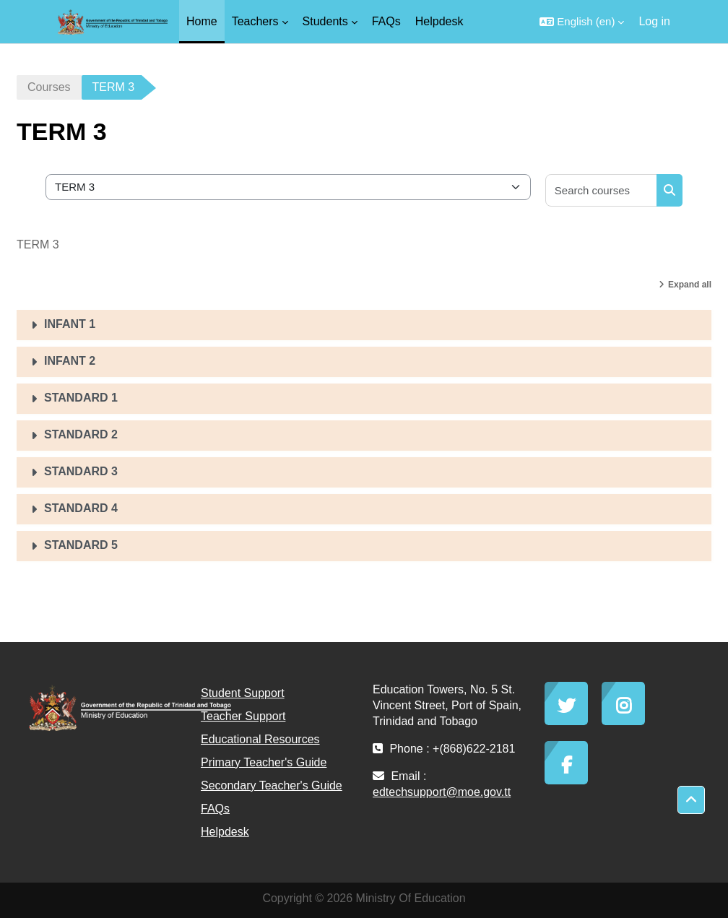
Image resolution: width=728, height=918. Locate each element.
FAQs (215, 808)
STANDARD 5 (81, 545)
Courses (49, 87)
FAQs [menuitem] (386, 21)
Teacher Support (243, 716)
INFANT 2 (69, 361)
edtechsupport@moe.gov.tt (442, 792)
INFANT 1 (69, 324)
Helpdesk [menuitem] (439, 21)
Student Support (243, 693)
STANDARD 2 (81, 434)
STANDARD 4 (81, 508)
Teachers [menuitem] (255, 21)
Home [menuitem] (201, 21)
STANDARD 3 (81, 471)
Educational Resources (260, 739)
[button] (582, 21)
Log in (654, 21)
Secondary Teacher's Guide (271, 785)
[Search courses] (601, 190)
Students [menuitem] (325, 21)
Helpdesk (225, 832)
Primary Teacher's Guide (263, 762)
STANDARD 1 (81, 397)
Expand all (689, 285)
